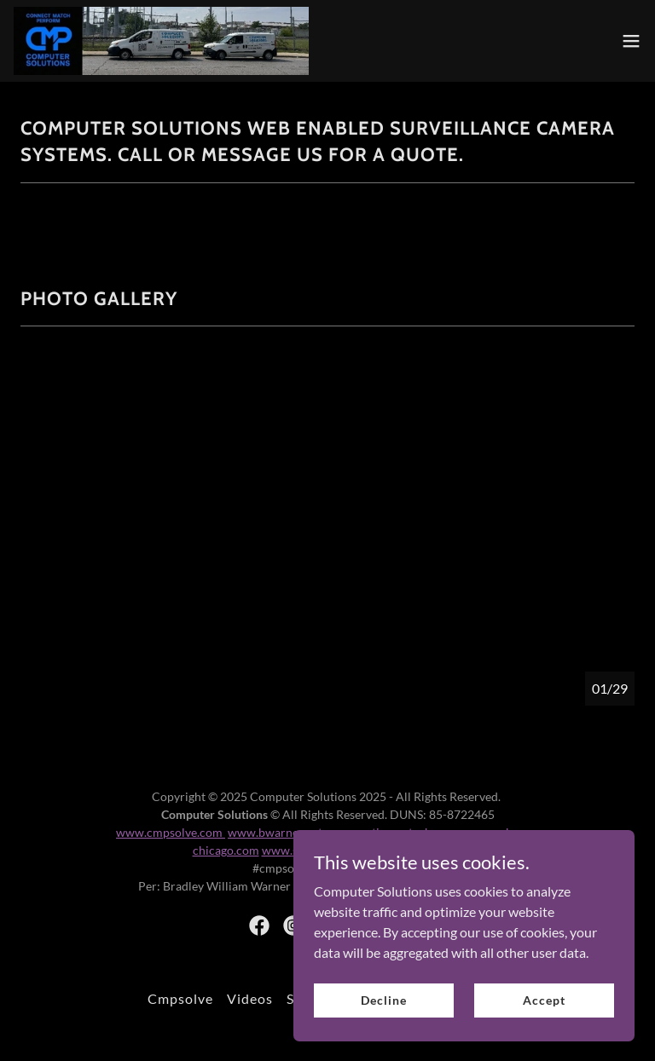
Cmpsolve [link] (180, 998)
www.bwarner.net (276, 832)
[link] (161, 41)
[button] (631, 41)
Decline (383, 1000)
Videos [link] (250, 998)
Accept (544, 1000)
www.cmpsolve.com (170, 832)
